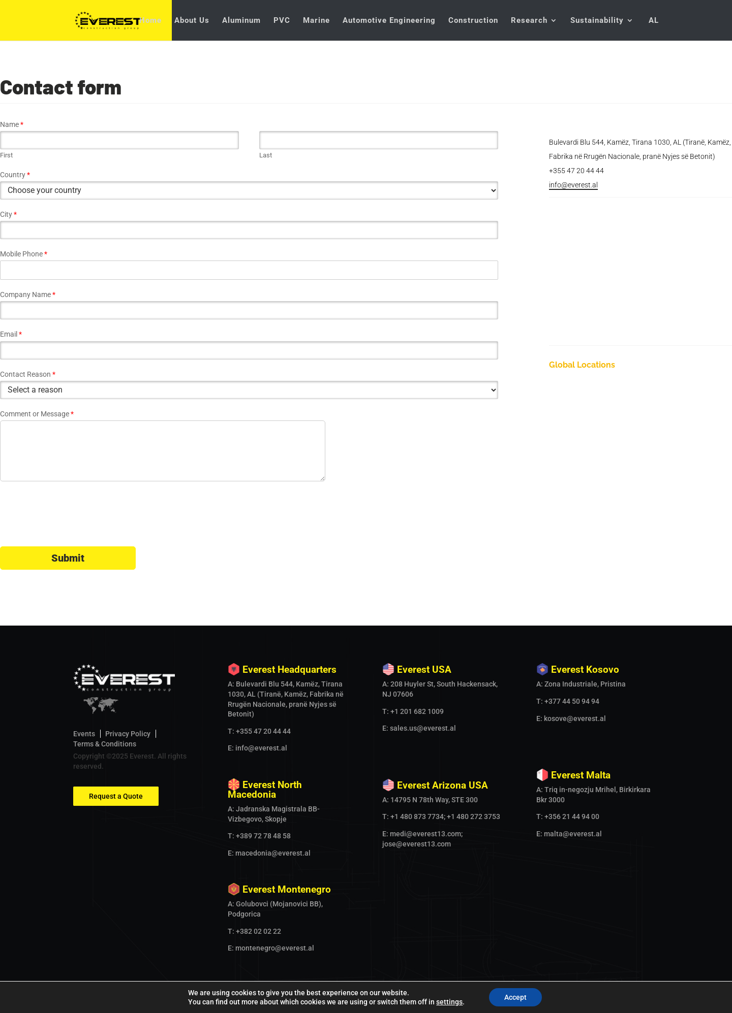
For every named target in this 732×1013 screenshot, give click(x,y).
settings (449, 1002)
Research (529, 21)
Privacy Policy (127, 734)
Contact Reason (27, 374)
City (8, 214)
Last (265, 155)
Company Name (27, 294)
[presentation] (77, 530)
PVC (281, 21)
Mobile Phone (23, 254)
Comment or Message (37, 414)
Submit (67, 558)
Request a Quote (116, 796)
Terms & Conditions (104, 744)
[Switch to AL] (653, 29)
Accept (515, 997)
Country (15, 175)
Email (11, 334)
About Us (191, 21)
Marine (316, 21)
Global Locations (582, 365)
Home (150, 21)
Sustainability (597, 21)
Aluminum (241, 21)
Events (84, 734)
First (6, 155)
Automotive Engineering (389, 21)
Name (11, 124)
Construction (473, 21)
